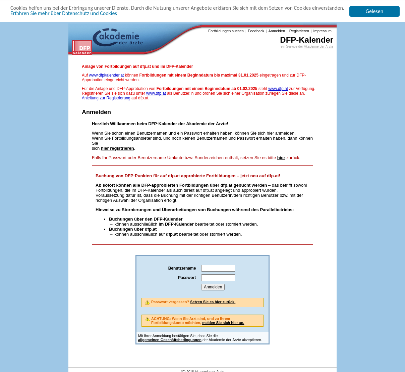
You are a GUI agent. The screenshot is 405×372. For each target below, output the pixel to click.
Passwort (187, 277)
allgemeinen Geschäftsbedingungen (169, 340)
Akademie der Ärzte (318, 46)
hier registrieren (117, 148)
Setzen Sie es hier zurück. (212, 302)
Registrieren (299, 31)
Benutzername (182, 268)
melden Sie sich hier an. (223, 323)
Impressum (322, 31)
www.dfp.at (278, 88)
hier (281, 157)
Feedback (256, 31)
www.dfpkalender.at (106, 75)
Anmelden (277, 31)
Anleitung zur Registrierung (106, 98)
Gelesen (374, 11)
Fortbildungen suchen (226, 31)
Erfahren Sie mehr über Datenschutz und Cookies (63, 13)
